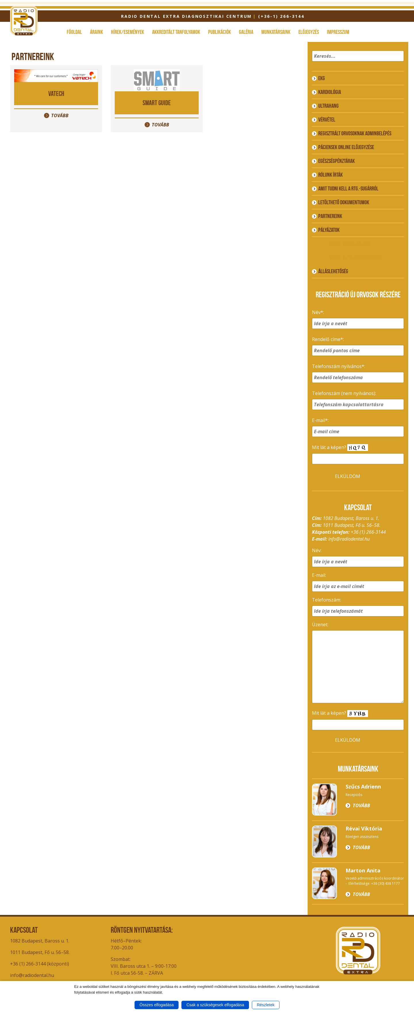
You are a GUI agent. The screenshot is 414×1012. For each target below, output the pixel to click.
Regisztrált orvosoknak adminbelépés (354, 133)
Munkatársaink (275, 32)
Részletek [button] (265, 1005)
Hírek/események (127, 32)
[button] (399, 63)
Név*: (318, 312)
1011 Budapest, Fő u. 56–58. (40, 952)
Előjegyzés (308, 32)
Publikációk (219, 32)
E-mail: (319, 575)
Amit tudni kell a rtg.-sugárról (348, 188)
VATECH (56, 93)
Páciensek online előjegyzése (346, 147)
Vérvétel (326, 119)
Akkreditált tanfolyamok (176, 32)
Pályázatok (329, 230)
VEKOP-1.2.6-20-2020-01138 (355, 257)
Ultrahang (328, 106)
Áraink (96, 32)
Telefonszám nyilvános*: (338, 366)
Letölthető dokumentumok (343, 202)
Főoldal (74, 32)
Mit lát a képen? (340, 447)
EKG (321, 78)
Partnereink (330, 216)
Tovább (59, 115)
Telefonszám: (326, 600)
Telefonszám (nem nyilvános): (344, 393)
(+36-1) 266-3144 (281, 16)
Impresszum (338, 32)
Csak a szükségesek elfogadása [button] (215, 1005)
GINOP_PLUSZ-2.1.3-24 (350, 243)
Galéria (246, 32)
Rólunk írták (330, 174)
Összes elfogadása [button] (156, 1005)
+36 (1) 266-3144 (368, 532)
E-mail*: (320, 420)
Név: (316, 550)
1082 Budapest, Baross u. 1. (39, 941)
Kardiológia (329, 92)
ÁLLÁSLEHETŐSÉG (333, 271)
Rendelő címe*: (328, 339)
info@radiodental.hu (349, 539)
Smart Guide (157, 103)
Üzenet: (320, 624)
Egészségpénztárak (336, 161)
